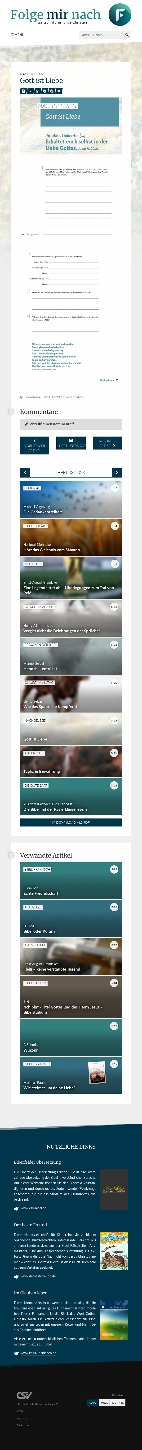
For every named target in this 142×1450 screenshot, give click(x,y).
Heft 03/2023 (71, 472)
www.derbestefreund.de (38, 1276)
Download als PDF (71, 822)
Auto (93, 1402)
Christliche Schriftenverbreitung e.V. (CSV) (37, 1403)
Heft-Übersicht (72, 443)
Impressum (23, 1418)
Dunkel (118, 1402)
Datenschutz (24, 1425)
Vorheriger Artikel (34, 446)
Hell (104, 1402)
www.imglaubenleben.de (38, 1353)
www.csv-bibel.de (33, 1208)
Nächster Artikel (107, 443)
